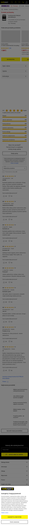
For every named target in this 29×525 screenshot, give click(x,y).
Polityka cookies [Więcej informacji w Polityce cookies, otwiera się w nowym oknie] (4, 512)
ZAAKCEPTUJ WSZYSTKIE (14, 517)
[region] (14, 505)
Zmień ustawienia (14, 522)
